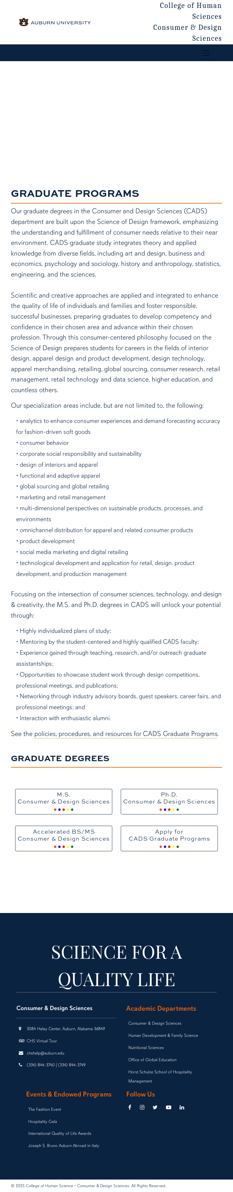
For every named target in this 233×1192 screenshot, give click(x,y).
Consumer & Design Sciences (187, 33)
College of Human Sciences (191, 11)
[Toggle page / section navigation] (206, 53)
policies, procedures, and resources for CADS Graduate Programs (126, 733)
